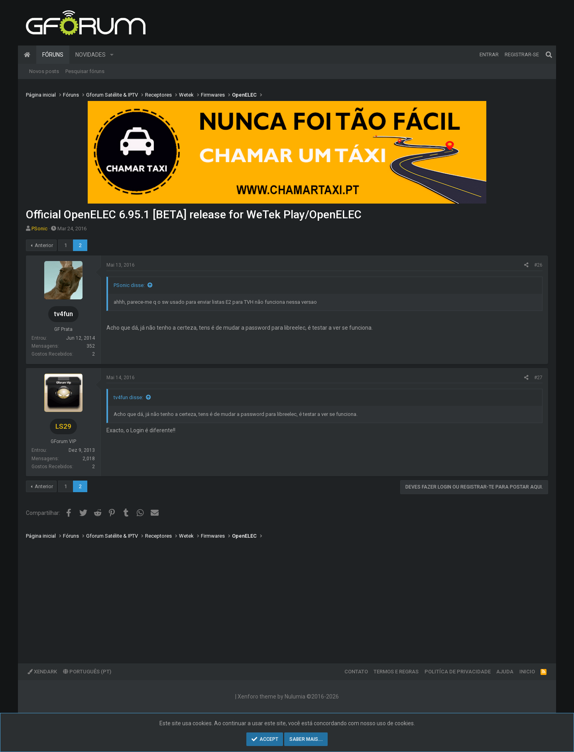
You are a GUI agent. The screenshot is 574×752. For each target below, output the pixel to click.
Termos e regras (396, 672)
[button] (111, 55)
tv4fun (63, 314)
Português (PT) (87, 672)
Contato (356, 672)
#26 (538, 265)
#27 (538, 377)
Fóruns (52, 54)
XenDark (42, 672)
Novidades (90, 54)
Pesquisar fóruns (84, 71)
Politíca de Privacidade (458, 672)
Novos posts (44, 71)
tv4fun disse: (128, 397)
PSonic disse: (129, 285)
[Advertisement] (265, 595)
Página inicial (27, 55)
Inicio (527, 672)
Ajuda (504, 672)
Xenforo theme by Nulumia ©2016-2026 (288, 696)
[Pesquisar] (549, 55)
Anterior (44, 245)
